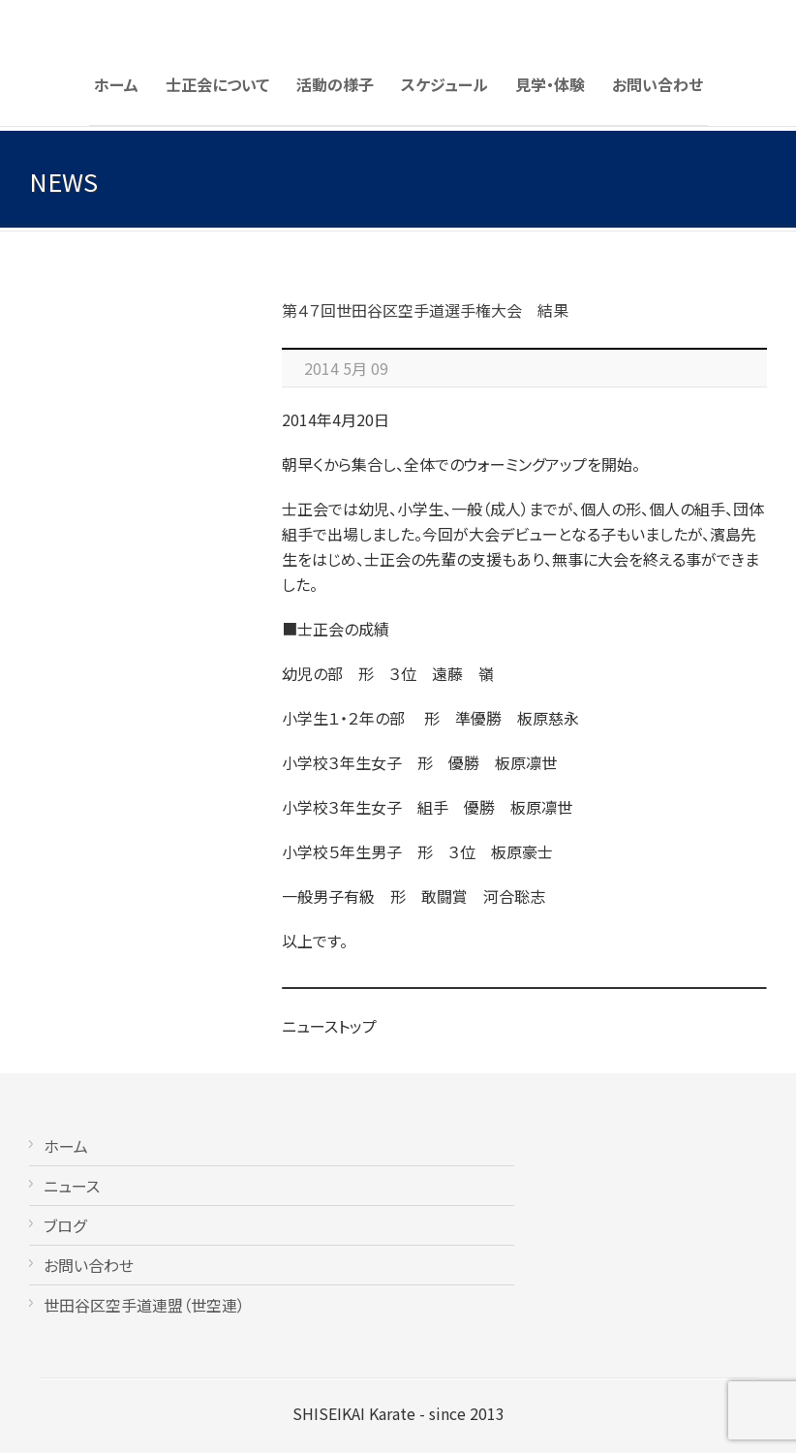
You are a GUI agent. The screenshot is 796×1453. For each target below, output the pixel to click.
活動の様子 (335, 84)
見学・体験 (550, 84)
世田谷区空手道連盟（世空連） (144, 1304)
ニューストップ (329, 1025)
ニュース (72, 1185)
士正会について (217, 84)
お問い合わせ (657, 84)
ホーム (116, 84)
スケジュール (444, 84)
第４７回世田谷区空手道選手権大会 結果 (425, 310)
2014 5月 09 (346, 368)
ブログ (65, 1225)
